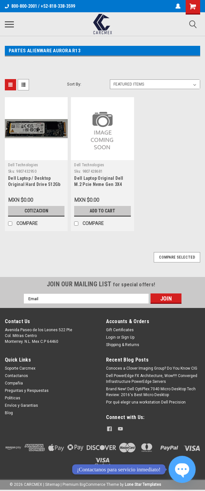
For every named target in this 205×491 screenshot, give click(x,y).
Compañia (14, 383)
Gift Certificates (120, 330)
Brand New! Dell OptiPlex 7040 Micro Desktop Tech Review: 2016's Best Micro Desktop (151, 392)
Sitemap (52, 484)
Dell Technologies (23, 165)
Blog (9, 413)
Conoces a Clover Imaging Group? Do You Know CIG (151, 368)
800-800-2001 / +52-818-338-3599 (40, 6)
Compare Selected (177, 257)
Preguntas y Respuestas (27, 390)
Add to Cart (102, 210)
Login (111, 337)
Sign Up (127, 337)
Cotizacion (36, 210)
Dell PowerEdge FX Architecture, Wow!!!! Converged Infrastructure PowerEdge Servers (151, 378)
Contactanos (16, 375)
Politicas (12, 398)
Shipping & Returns (122, 345)
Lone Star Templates (143, 484)
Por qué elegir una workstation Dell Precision (146, 402)
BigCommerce (92, 484)
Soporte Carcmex (20, 368)
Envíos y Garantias (21, 405)
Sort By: (74, 84)
